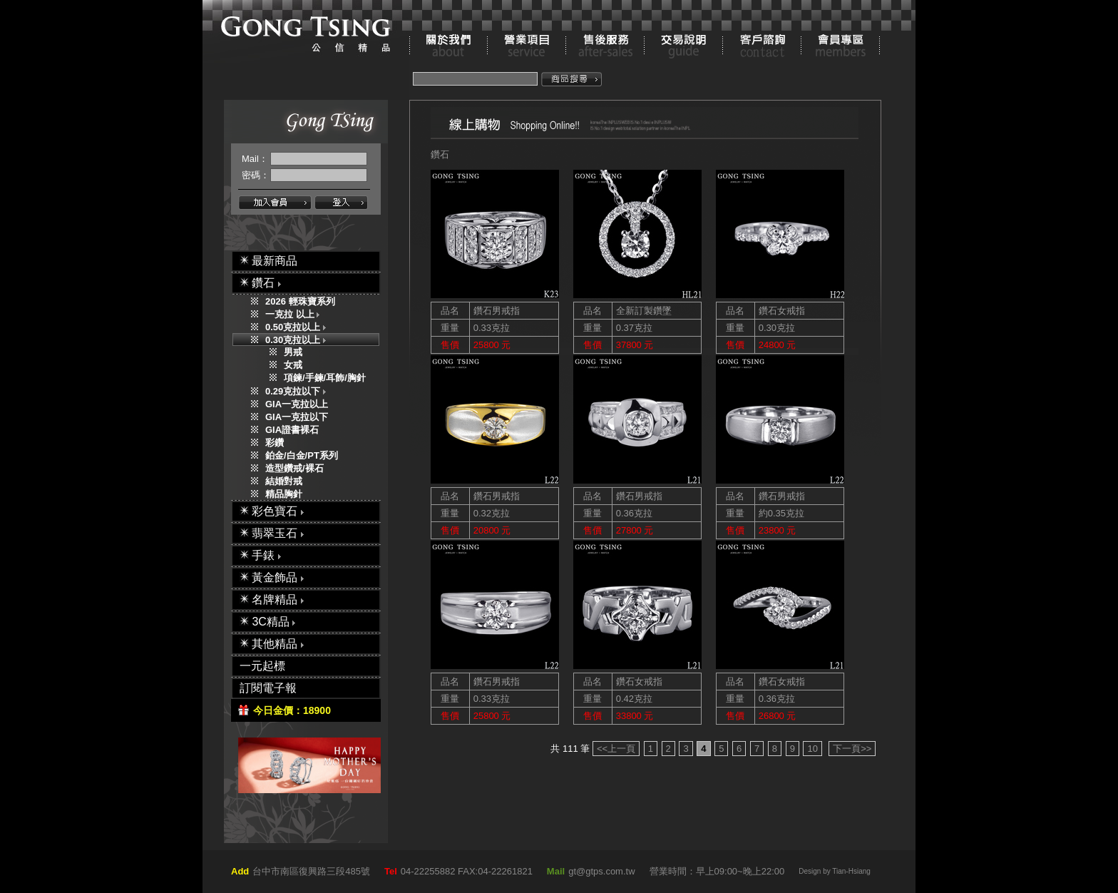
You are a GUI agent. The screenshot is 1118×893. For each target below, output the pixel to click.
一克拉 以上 (295, 314)
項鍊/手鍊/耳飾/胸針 (325, 377)
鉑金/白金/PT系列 (301, 455)
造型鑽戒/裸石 (294, 468)
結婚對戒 (283, 481)
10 (812, 748)
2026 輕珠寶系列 (300, 301)
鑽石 (440, 154)
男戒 (293, 352)
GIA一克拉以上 (296, 404)
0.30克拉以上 (298, 340)
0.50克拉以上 (298, 327)
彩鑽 (274, 442)
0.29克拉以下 (298, 391)
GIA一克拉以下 (296, 417)
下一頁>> (852, 748)
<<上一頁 (616, 748)
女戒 (293, 364)
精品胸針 (283, 494)
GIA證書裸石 (292, 429)
